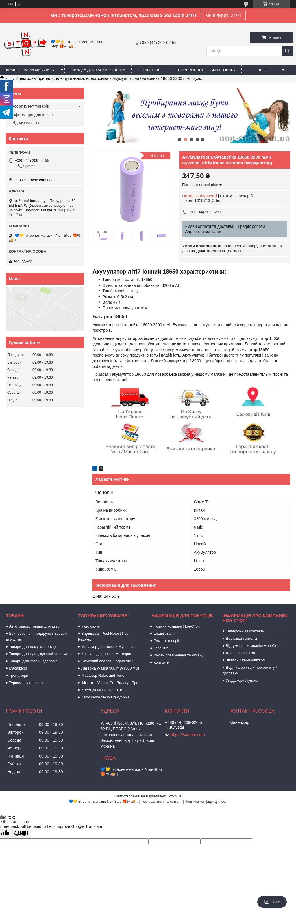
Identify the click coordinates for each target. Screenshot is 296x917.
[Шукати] (287, 51)
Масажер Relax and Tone (102, 675)
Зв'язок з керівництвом (245, 660)
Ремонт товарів (166, 641)
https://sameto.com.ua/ (33, 180)
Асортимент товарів (30, 106)
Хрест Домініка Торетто (101, 690)
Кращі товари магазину (30, 70)
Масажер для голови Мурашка (107, 646)
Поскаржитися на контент (161, 801)
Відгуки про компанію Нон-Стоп (253, 645)
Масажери (18, 668)
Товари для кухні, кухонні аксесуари (40, 654)
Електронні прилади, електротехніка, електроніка (62, 78)
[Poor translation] (21, 833)
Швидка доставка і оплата (98, 70)
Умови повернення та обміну (178, 655)
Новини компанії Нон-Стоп (176, 626)
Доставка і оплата (241, 638)
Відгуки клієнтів (26, 123)
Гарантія (152, 70)
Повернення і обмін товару (207, 70)
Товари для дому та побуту (32, 646)
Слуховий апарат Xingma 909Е (108, 661)
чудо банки (90, 626)
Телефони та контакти (245, 631)
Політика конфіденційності (206, 801)
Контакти (161, 662)
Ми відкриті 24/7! (223, 15)
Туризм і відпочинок (26, 683)
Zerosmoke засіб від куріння (105, 697)
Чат (272, 902)
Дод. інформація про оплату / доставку (250, 670)
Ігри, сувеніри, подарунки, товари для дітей (36, 636)
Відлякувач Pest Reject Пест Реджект (104, 636)
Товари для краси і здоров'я (33, 661)
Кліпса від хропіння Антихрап (106, 654)
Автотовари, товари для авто (34, 626)
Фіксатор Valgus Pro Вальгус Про (109, 683)
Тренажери (18, 675)
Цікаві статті (164, 633)
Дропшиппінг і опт (241, 653)
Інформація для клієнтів (34, 114)
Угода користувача (242, 680)
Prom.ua (175, 796)
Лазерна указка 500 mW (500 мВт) (110, 668)
